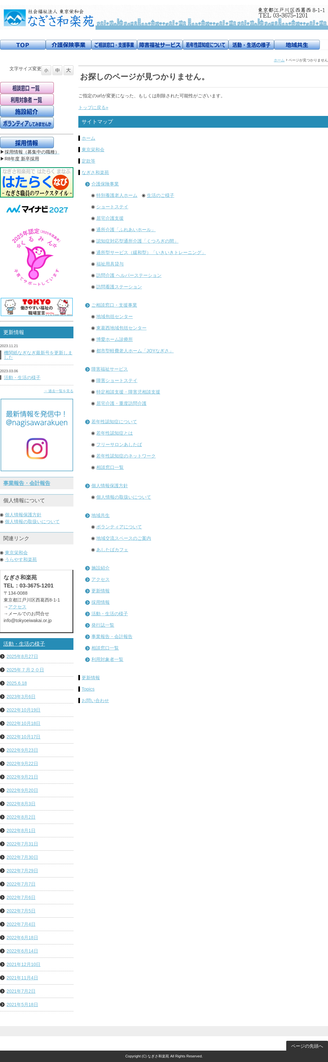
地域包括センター (114, 316)
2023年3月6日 (21, 696)
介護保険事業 (105, 183)
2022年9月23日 (22, 750)
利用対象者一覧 (107, 659)
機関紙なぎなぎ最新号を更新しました (38, 355)
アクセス (100, 579)
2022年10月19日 (23, 710)
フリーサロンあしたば (119, 444)
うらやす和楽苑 (21, 559)
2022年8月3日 (21, 803)
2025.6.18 (17, 683)
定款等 (88, 161)
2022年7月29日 (22, 870)
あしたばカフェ (112, 549)
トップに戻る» (93, 107)
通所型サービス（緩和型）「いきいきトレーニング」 (151, 252)
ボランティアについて (119, 526)
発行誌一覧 (102, 625)
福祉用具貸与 (110, 263)
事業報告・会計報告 (112, 636)
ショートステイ (112, 206)
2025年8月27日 (22, 656)
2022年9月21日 (22, 777)
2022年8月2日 (21, 817)
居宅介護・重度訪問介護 (121, 403)
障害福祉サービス (109, 369)
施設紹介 (100, 568)
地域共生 (100, 515)
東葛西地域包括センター (121, 327)
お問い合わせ (95, 700)
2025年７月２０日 (25, 669)
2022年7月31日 (22, 843)
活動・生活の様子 (109, 613)
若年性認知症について (114, 421)
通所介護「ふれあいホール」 (126, 229)
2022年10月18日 (23, 723)
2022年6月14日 (22, 951)
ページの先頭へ (307, 1046)
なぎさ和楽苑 (95, 172)
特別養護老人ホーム (116, 195)
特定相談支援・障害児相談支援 (128, 391)
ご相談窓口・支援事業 (114, 305)
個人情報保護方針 (109, 485)
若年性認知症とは (114, 433)
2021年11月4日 (22, 977)
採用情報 (100, 602)
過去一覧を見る (60, 391)
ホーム (279, 60)
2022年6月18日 (22, 937)
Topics (88, 689)
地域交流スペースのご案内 (123, 538)
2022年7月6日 (21, 897)
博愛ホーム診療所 (114, 339)
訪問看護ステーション (119, 286)
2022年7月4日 (21, 924)
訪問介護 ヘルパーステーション (129, 275)
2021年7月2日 (21, 991)
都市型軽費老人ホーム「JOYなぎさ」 (135, 350)
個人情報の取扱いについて (123, 497)
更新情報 (100, 590)
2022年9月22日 (22, 763)
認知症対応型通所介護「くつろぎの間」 (137, 241)
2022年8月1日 (21, 830)
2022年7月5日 (21, 910)
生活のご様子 (160, 195)
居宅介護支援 (110, 218)
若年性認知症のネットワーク (126, 456)
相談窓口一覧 (110, 467)
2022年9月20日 (22, 790)
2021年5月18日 (22, 1004)
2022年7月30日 (22, 857)
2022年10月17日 (23, 736)
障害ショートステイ (116, 380)
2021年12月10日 (23, 964)
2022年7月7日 (21, 884)
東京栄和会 (93, 149)
